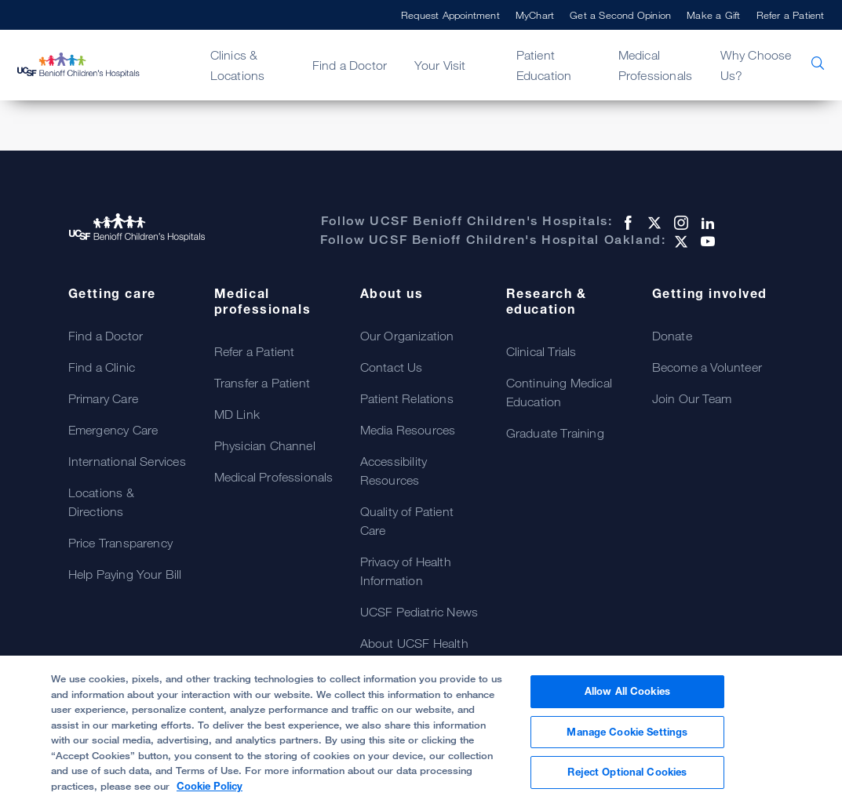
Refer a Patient (790, 15)
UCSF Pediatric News (419, 612)
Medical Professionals (655, 65)
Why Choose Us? (756, 65)
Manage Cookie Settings (627, 731)
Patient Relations (407, 398)
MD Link (237, 414)
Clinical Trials (541, 351)
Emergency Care (113, 430)
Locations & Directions (101, 501)
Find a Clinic (102, 367)
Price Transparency (120, 543)
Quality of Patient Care (407, 520)
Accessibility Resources (394, 470)
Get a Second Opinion (620, 15)
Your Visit (440, 65)
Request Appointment (450, 15)
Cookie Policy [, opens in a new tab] (209, 786)
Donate (672, 336)
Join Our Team (692, 398)
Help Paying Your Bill (125, 574)
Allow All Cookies (627, 691)
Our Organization (407, 336)
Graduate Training (555, 433)
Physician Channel (264, 445)
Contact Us (391, 367)
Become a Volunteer (707, 367)
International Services (127, 461)
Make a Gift (713, 15)
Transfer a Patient (262, 383)
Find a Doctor (350, 65)
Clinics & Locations (237, 65)
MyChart (535, 15)
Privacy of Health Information (405, 570)
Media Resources (408, 430)
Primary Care (103, 398)
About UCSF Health (414, 643)
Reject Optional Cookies (627, 771)
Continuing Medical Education (559, 392)
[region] (421, 731)
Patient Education (544, 65)
